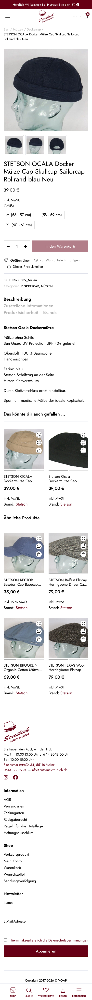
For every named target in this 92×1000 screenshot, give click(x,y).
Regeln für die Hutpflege (23, 826)
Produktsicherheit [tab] (21, 312)
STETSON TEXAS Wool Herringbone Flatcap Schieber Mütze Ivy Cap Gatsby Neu (68, 667)
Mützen (18, 29)
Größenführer (17, 260)
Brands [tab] (50, 312)
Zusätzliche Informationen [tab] (28, 306)
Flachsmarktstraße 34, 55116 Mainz (29, 764)
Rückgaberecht (15, 819)
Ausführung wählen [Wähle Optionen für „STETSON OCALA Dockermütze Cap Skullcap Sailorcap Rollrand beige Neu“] (38, 450)
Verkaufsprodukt (16, 854)
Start (6, 29)
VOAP (62, 980)
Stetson (21, 504)
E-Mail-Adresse (15, 921)
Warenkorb (12, 867)
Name (8, 902)
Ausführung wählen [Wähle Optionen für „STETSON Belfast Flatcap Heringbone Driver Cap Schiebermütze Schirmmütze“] (83, 554)
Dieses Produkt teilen (24, 267)
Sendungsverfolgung (20, 881)
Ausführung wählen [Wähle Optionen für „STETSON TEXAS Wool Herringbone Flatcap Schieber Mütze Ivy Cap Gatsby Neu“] (83, 639)
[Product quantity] (17, 246)
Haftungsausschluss (18, 833)
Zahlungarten (14, 813)
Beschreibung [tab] (17, 299)
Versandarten (14, 806)
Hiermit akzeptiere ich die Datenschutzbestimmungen (49, 940)
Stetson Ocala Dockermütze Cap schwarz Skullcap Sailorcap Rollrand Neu (67, 478)
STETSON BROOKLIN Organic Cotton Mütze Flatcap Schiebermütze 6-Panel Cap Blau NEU (21, 667)
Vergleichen (39, 443)
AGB (7, 799)
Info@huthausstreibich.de (49, 769)
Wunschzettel (14, 874)
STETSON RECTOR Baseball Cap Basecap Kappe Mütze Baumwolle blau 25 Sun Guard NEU (23, 582)
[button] (56, 260)
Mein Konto (13, 861)
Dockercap (34, 29)
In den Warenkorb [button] (38, 554)
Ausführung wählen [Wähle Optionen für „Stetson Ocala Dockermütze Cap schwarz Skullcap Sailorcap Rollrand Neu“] (83, 450)
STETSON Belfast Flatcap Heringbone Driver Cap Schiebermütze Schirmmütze (68, 582)
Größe (9, 206)
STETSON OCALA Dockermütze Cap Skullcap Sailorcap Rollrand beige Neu (19, 478)
